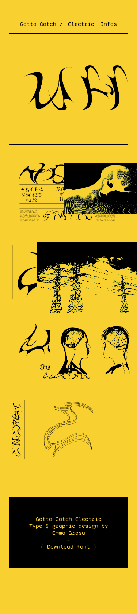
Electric (81, 23)
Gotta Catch (38, 23)
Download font (68, 546)
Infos (108, 23)
